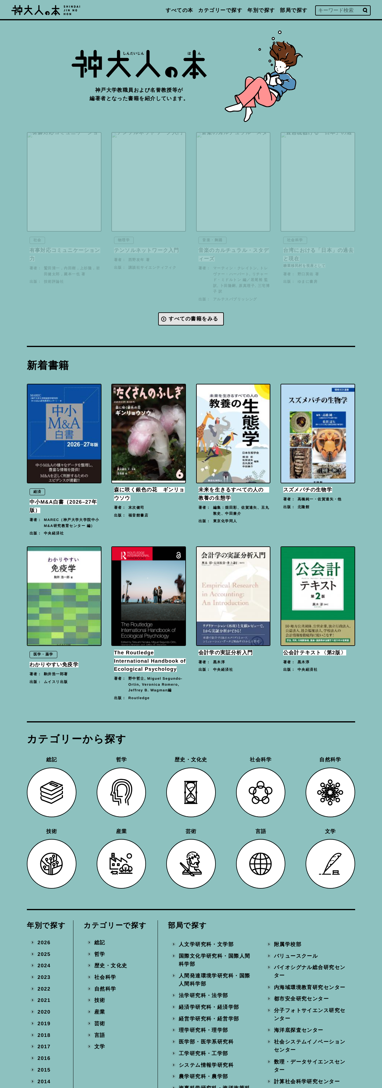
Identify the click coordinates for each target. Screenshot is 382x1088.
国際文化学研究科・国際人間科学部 (214, 960)
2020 (44, 1012)
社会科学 (105, 977)
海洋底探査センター (298, 1030)
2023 (44, 977)
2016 (44, 1058)
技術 (99, 1000)
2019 (44, 1023)
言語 (99, 1035)
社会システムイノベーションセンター (309, 1046)
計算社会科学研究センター (307, 1081)
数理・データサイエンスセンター (309, 1066)
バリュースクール (296, 956)
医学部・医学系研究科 (206, 1042)
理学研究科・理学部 (203, 1030)
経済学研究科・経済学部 (209, 1007)
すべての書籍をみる (193, 319)
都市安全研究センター (301, 999)
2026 (44, 942)
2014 (44, 1081)
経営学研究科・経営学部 (209, 1018)
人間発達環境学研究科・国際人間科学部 (214, 980)
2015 (44, 1069)
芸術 (99, 1023)
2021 (44, 1000)
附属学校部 (287, 944)
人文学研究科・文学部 (206, 944)
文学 (99, 1046)
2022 (44, 988)
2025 (44, 954)
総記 (99, 942)
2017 (44, 1046)
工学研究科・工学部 (203, 1053)
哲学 (99, 954)
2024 (44, 965)
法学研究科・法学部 (203, 995)
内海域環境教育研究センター (309, 987)
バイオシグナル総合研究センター (309, 972)
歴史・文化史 (110, 965)
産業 (99, 1012)
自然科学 (105, 988)
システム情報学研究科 (206, 1065)
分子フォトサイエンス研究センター (309, 1015)
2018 (44, 1035)
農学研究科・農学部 (203, 1076)
